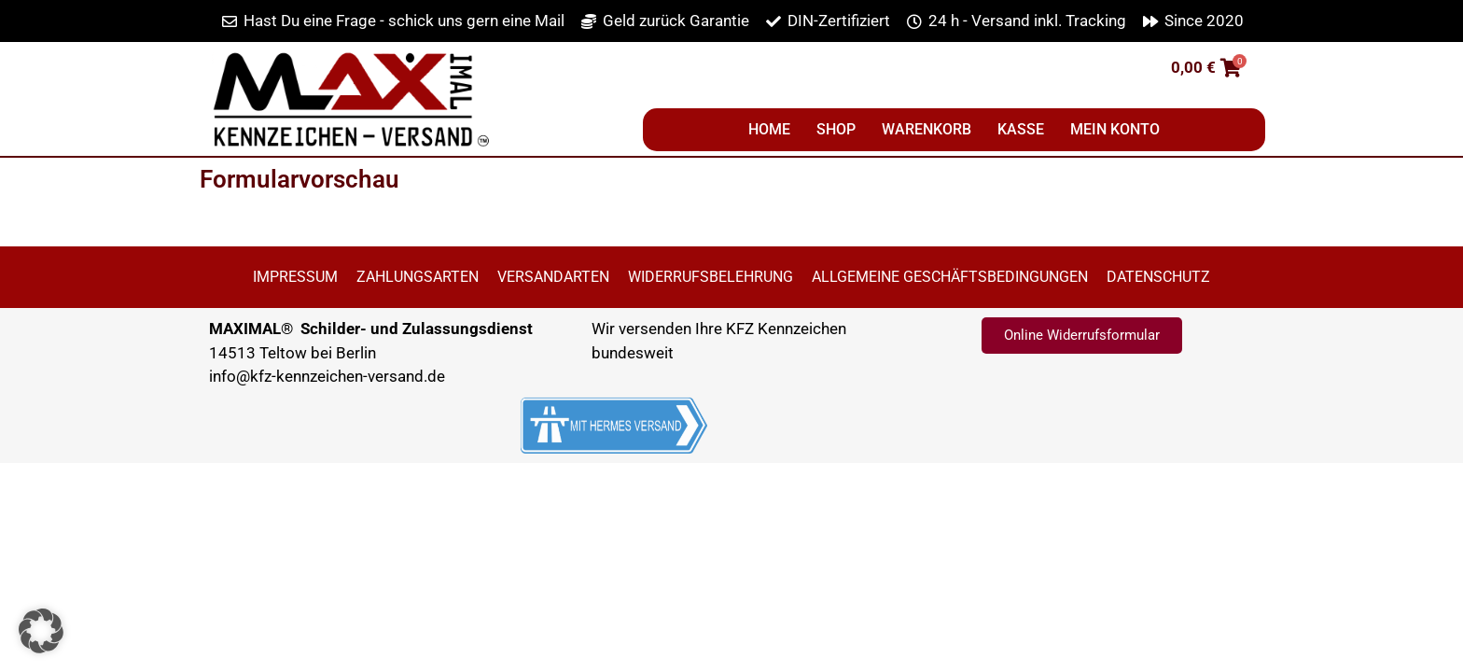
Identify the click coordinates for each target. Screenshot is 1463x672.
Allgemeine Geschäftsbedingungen (950, 277)
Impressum (295, 277)
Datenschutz (1158, 277)
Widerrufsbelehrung (710, 277)
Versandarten (553, 277)
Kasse (1020, 129)
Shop (836, 129)
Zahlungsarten (417, 277)
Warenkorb (926, 129)
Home (769, 129)
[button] (41, 631)
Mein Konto (1115, 129)
